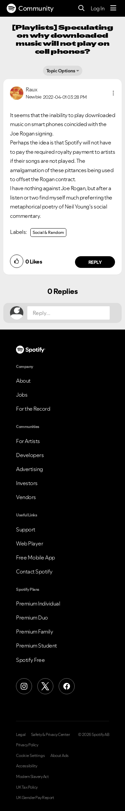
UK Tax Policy (27, 787)
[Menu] (113, 8)
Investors (27, 483)
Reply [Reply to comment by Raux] (95, 262)
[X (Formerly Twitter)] (45, 686)
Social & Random (48, 232)
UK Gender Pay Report (35, 797)
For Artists (28, 441)
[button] (113, 93)
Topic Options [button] (60, 70)
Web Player (29, 543)
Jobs (21, 394)
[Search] (81, 8)
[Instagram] (24, 686)
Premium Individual (38, 603)
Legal (21, 734)
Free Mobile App (35, 557)
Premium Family (34, 631)
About (23, 380)
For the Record (33, 408)
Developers (30, 455)
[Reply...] (68, 313)
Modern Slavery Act (32, 776)
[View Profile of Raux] (31, 89)
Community (30, 8)
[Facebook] (67, 686)
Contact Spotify (34, 571)
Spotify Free (30, 660)
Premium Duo (32, 617)
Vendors (26, 497)
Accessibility (26, 766)
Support (25, 529)
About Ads (59, 755)
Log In (97, 8)
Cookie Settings (30, 755)
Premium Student (36, 645)
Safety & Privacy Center (50, 734)
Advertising (29, 469)
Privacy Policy (27, 745)
